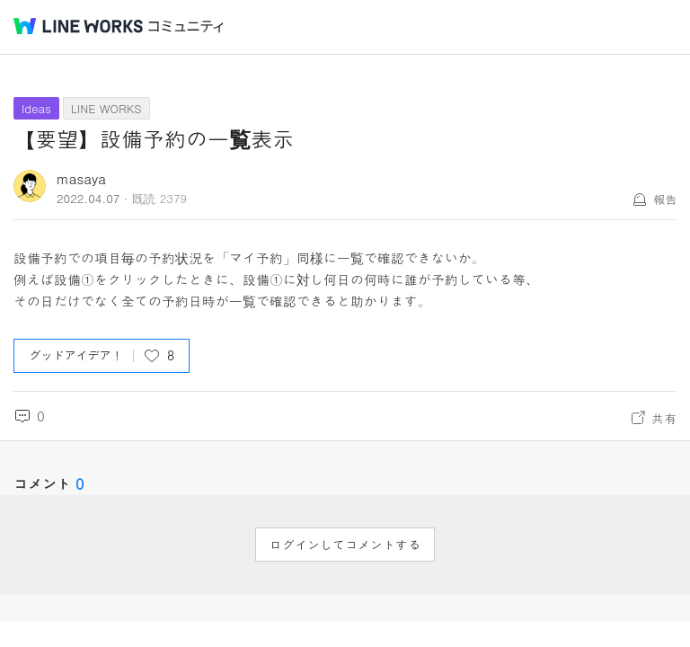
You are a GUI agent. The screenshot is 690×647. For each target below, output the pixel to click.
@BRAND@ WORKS (78, 26)
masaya (81, 178)
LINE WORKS (106, 108)
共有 (664, 418)
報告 (665, 199)
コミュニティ (186, 26)
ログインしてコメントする (345, 545)
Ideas (36, 108)
